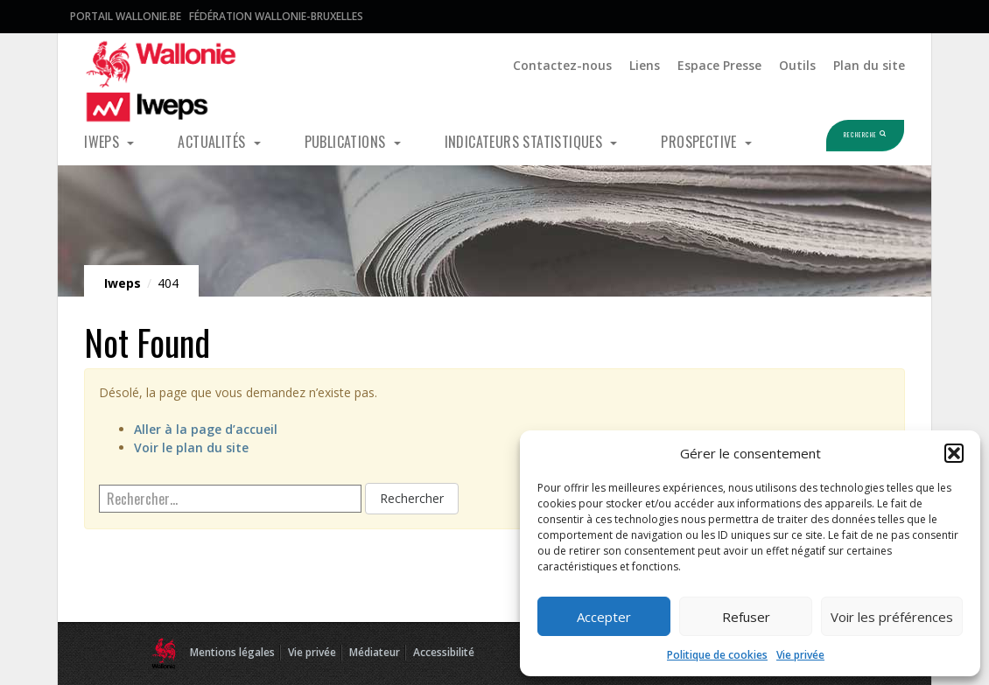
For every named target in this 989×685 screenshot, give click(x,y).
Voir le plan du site (191, 447)
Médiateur (374, 652)
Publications (347, 141)
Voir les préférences (892, 617)
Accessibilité (443, 652)
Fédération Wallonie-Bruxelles (276, 16)
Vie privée (800, 654)
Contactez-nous (562, 65)
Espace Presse (719, 65)
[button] (954, 453)
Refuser (746, 617)
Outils (797, 65)
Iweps (103, 141)
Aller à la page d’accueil (205, 429)
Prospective (700, 141)
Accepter (604, 617)
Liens (644, 65)
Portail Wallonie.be (125, 16)
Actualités (213, 141)
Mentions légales (232, 652)
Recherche (839, 134)
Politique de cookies (717, 654)
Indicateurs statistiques (526, 141)
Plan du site (869, 65)
